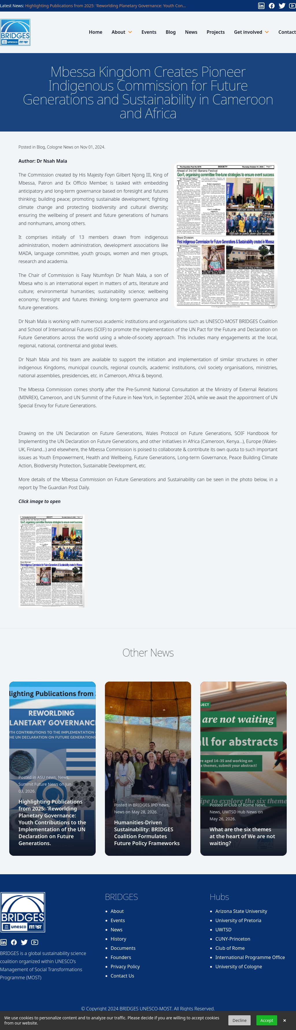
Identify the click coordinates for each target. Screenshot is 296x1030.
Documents (123, 948)
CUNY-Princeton (232, 939)
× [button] (284, 1020)
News (191, 32)
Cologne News (60, 147)
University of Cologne (238, 966)
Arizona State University (241, 911)
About (117, 911)
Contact (287, 32)
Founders (121, 957)
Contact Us (122, 976)
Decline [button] (239, 1020)
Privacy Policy (125, 966)
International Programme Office (250, 957)
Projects (216, 32)
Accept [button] (266, 1020)
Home (95, 32)
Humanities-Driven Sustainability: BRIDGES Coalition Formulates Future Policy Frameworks (147, 833)
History (118, 939)
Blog (171, 32)
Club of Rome (230, 948)
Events (149, 32)
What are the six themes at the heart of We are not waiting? (242, 836)
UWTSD (223, 929)
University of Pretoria (238, 920)
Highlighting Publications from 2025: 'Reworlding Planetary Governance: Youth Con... (105, 5)
